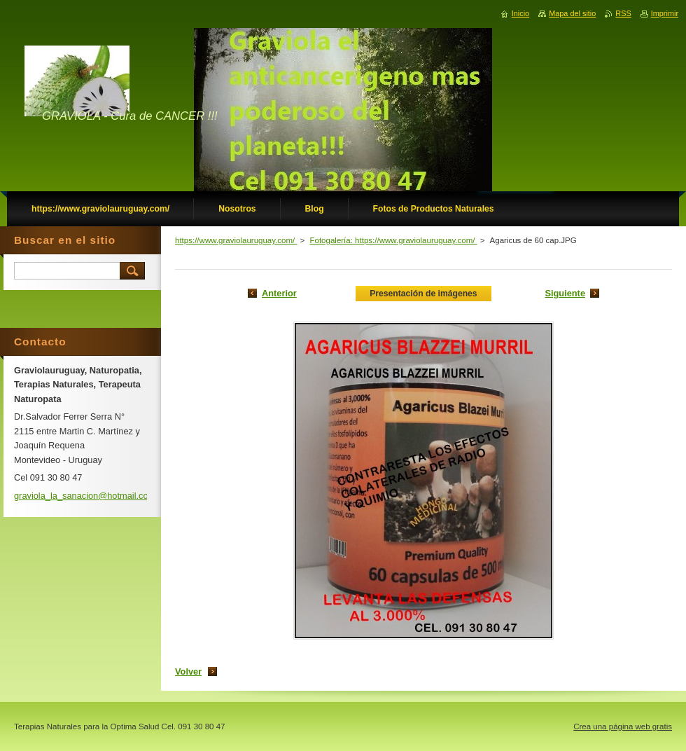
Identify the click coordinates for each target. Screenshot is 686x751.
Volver (188, 671)
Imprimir (664, 13)
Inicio (520, 13)
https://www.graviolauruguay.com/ (236, 240)
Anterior (279, 293)
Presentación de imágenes (423, 293)
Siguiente (565, 293)
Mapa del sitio (572, 13)
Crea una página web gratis (622, 726)
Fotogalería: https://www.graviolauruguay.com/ (393, 240)
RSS (623, 13)
